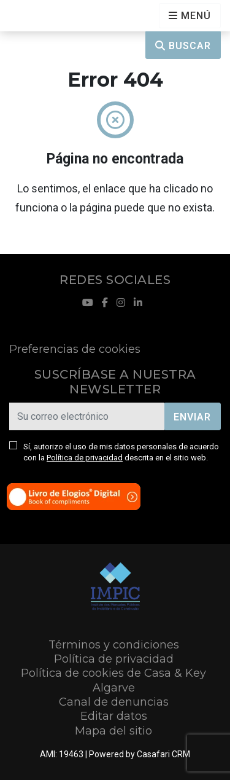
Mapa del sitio (113, 731)
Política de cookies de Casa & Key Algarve (113, 680)
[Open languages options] (190, 15)
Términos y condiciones (113, 645)
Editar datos (113, 716)
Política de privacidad (85, 457)
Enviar (192, 417)
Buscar (183, 46)
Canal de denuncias (114, 702)
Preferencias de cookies (74, 349)
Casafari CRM (163, 754)
